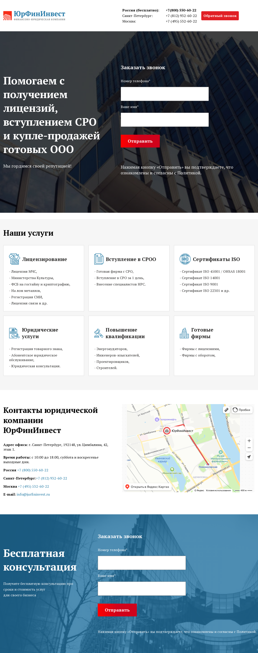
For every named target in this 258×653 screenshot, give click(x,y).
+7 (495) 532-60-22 (181, 21)
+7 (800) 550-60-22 (32, 470)
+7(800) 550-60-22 (181, 10)
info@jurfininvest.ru (33, 494)
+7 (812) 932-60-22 (181, 15)
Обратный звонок (220, 15)
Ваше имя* (130, 106)
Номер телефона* (135, 81)
